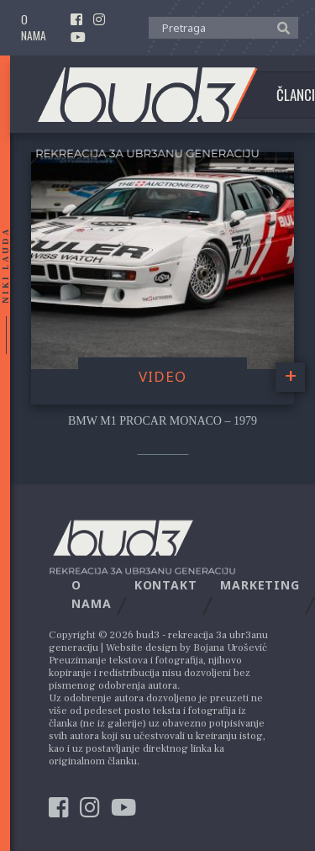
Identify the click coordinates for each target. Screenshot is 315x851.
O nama (33, 28)
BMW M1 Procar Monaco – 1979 (162, 421)
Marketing (260, 585)
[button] (279, 27)
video (162, 376)
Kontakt (165, 585)
